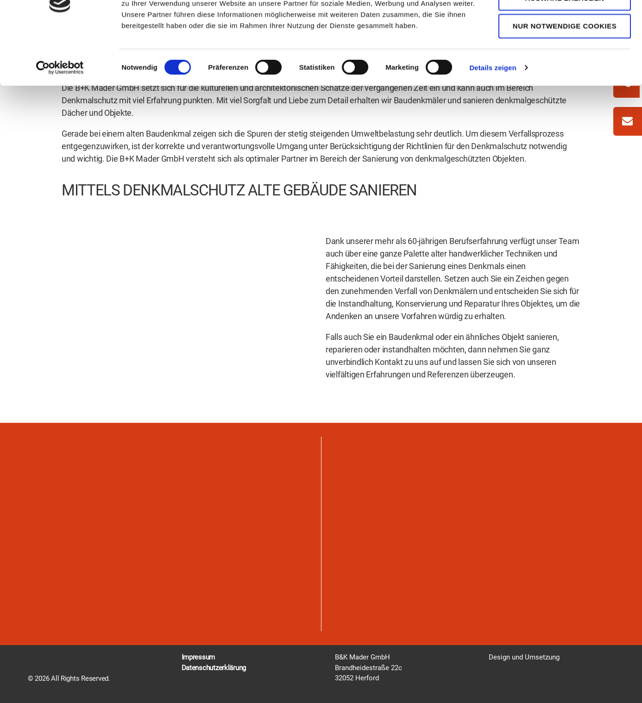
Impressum (198, 657)
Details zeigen (492, 120)
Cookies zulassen (564, 23)
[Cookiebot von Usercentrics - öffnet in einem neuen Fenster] (60, 120)
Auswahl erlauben (564, 51)
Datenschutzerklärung (214, 668)
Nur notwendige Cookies (565, 79)
